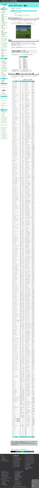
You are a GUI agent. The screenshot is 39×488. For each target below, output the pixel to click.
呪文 (2, 36)
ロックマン (17, 480)
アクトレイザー (4, 471)
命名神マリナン (4, 49)
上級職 (6, 32)
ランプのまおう (4, 138)
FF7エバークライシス (29, 463)
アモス (3, 105)
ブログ (26, 52)
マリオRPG (17, 471)
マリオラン (21, 471)
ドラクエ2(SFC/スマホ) (17, 459)
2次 (19, 483)
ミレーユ (3, 100)
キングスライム (4, 132)
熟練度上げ (3, 33)
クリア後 (3, 76)
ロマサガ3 (7, 480)
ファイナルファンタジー (29, 455)
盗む (15, 13)
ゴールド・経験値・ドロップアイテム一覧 (22, 15)
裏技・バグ (3, 53)
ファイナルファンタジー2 (29, 456)
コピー (32, 451)
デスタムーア (4, 93)
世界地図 (3, 21)
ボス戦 (3, 91)
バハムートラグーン (5, 476)
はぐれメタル (4, 136)
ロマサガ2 (3, 480)
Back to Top (33, 485)
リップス (3, 114)
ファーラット (4, 112)
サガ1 (3, 479)
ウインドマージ (4, 127)
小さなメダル (4, 40)
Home (33, 484)
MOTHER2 (21, 476)
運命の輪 (3, 475)
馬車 (2, 18)
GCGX (18, 486)
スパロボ (16, 483)
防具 (4, 25)
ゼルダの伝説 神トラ (18, 472)
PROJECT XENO (18, 484)
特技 (4, 36)
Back (33, 486)
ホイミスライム (4, 119)
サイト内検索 (4, 4)
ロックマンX (17, 482)
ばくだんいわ (4, 128)
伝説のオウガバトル (5, 472)
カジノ (3, 41)
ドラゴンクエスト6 (16, 465)
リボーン (6, 475)
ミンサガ (3, 482)
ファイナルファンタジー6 (29, 462)
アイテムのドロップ (18, 12)
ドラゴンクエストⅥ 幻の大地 (8, 1)
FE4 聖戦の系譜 (17, 475)
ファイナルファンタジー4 (29, 459)
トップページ (4, 10)
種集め (3, 81)
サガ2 (5, 479)
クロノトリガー (28, 466)
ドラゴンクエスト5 (16, 463)
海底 (2, 72)
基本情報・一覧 (4, 111)
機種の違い (3, 55)
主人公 (3, 98)
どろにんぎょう (4, 118)
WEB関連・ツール (5, 459)
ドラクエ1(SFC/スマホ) (17, 458)
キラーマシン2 (4, 135)
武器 (2, 25)
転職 (2, 31)
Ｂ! (27, 451)
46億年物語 (4, 483)
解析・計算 (3, 50)
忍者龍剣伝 (17, 479)
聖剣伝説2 (27, 467)
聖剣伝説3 (31, 467)
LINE (22, 451)
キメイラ (3, 131)
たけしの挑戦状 (4, 484)
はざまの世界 (4, 75)
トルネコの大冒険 (16, 466)
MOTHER (16, 476)
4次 (21, 483)
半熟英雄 (26, 469)
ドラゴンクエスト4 (16, 462)
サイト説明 (4, 458)
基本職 (3, 32)
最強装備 (3, 80)
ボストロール (4, 134)
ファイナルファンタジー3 (29, 458)
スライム (3, 115)
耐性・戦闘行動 (4, 38)
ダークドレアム (4, 94)
